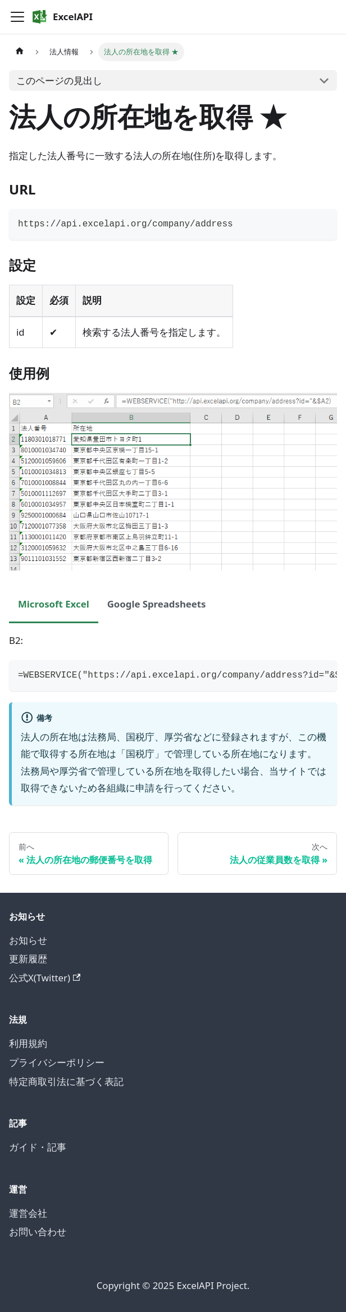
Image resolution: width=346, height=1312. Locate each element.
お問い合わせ (37, 1231)
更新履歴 (28, 958)
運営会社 (28, 1213)
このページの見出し (59, 80)
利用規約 (28, 1043)
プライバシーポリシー (56, 1062)
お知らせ (28, 940)
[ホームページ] (19, 52)
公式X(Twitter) (44, 977)
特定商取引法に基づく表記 (66, 1081)
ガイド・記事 (37, 1147)
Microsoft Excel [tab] (53, 603)
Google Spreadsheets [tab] (156, 603)
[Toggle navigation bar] (17, 16)
